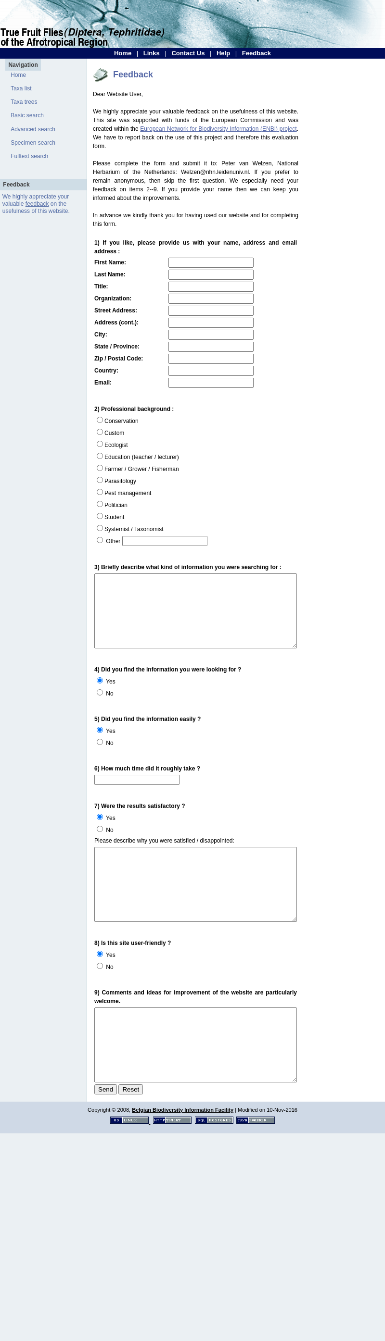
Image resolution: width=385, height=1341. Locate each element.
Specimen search (33, 142)
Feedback (256, 53)
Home (122, 53)
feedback (37, 203)
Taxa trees (24, 102)
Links (151, 53)
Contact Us (188, 53)
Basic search (27, 115)
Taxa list (21, 88)
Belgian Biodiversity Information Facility (182, 1136)
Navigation (23, 65)
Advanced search (33, 129)
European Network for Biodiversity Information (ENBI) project (218, 128)
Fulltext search (29, 156)
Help (223, 53)
